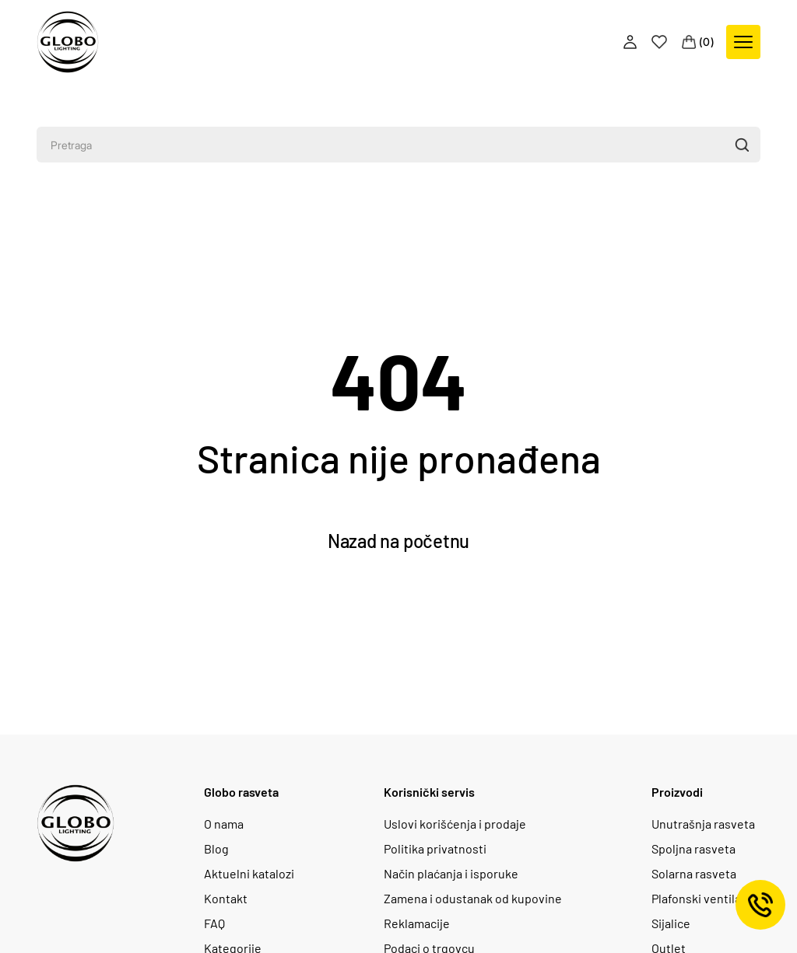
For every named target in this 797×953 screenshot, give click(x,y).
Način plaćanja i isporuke (451, 873)
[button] (741, 144)
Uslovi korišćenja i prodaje (455, 824)
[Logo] (68, 42)
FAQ (214, 923)
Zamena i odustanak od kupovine (473, 898)
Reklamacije (417, 923)
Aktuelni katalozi (249, 873)
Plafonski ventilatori (705, 898)
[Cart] (698, 42)
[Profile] (631, 42)
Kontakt (226, 898)
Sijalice (670, 923)
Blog (216, 849)
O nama (224, 824)
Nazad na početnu (398, 540)
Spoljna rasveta (693, 849)
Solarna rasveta (693, 873)
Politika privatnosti (435, 849)
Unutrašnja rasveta (703, 824)
